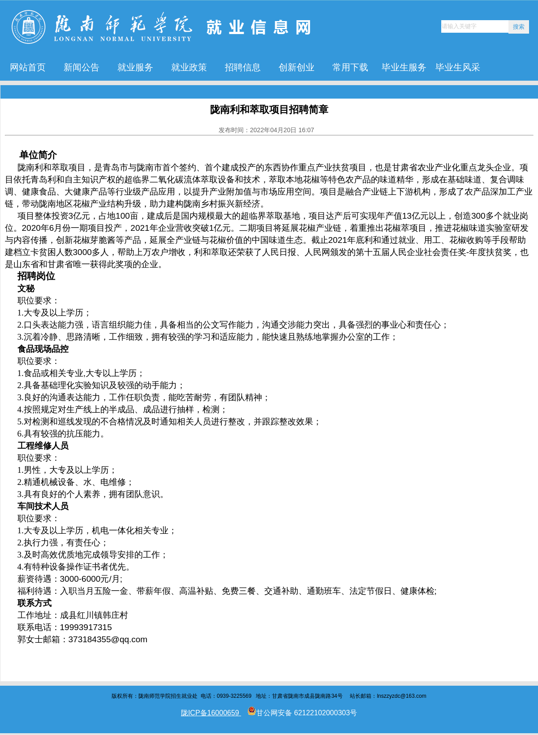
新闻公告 (81, 67)
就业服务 (135, 67)
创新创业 (296, 67)
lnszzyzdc (388, 696)
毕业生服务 (404, 67)
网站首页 (28, 67)
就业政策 (189, 67)
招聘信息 (243, 67)
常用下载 (350, 67)
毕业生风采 (457, 67)
